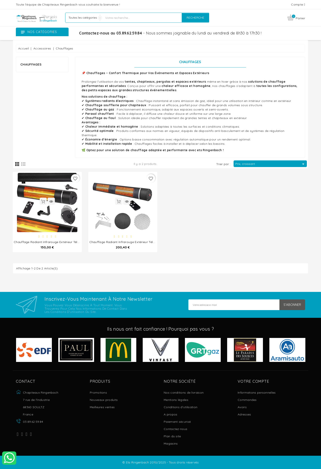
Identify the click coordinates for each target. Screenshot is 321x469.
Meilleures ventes (102, 407)
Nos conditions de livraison (184, 392)
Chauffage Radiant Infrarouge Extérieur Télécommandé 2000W (61, 242)
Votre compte (253, 381)
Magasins (171, 443)
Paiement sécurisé (177, 422)
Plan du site (172, 436)
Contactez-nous (175, 429)
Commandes (247, 400)
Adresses (244, 414)
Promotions (98, 392)
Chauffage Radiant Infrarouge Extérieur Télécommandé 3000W (136, 242)
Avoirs (242, 407)
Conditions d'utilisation (180, 407)
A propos (170, 414)
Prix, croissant (270, 164)
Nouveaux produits (104, 400)
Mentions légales (176, 400)
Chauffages (30, 64)
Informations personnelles (257, 392)
